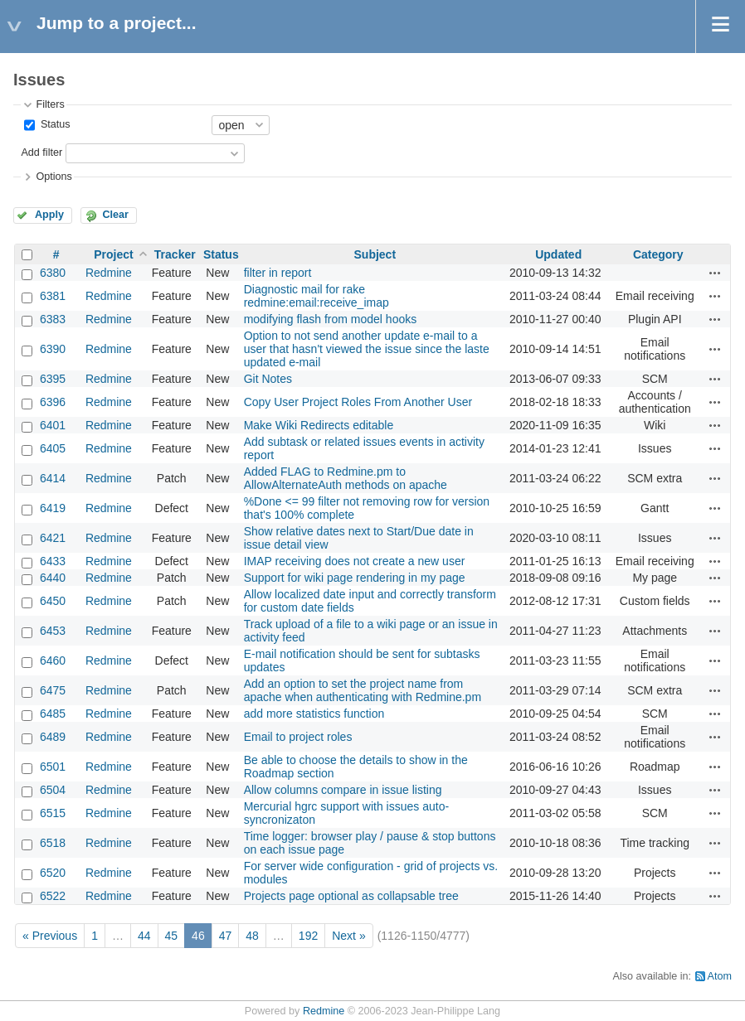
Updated (558, 254)
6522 (53, 895)
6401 (53, 425)
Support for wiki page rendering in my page (354, 577)
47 (225, 935)
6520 (53, 872)
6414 (53, 478)
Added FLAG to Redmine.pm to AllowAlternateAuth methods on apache (345, 478)
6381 (53, 295)
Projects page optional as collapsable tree (351, 895)
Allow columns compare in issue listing (343, 789)
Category (658, 254)
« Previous (49, 935)
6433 (53, 561)
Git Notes (268, 378)
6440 (53, 577)
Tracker (175, 254)
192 (308, 935)
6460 (53, 660)
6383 (53, 319)
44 (144, 935)
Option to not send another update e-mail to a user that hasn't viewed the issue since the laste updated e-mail (366, 349)
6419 (53, 508)
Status (53, 124)
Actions (715, 272)
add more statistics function (314, 713)
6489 (53, 736)
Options (53, 176)
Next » (348, 935)
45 (171, 935)
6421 (53, 537)
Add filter (41, 152)
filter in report (278, 272)
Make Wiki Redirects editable (319, 425)
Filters (50, 104)
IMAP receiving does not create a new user (354, 561)
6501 (53, 766)
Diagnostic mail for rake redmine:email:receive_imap (316, 296)
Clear (115, 214)
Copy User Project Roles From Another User (358, 402)
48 (252, 935)
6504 (53, 789)
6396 (53, 402)
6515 (53, 813)
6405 (53, 448)
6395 (53, 378)
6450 (53, 600)
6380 (53, 272)
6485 (53, 713)
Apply (49, 214)
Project (113, 254)
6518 (53, 842)
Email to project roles (298, 736)
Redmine (108, 272)
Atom (720, 976)
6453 (53, 630)
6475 (53, 690)
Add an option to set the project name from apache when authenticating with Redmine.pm (362, 690)
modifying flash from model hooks (330, 319)
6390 (53, 349)
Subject (375, 254)
